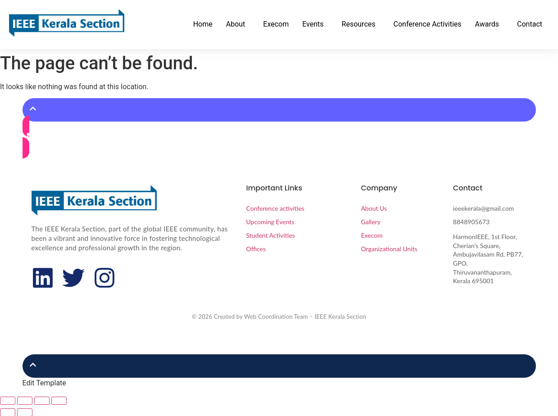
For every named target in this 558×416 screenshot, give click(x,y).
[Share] (42, 401)
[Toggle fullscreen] (24, 401)
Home (203, 24)
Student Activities (270, 235)
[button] (238, 24)
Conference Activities (428, 24)
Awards (487, 24)
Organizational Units (389, 249)
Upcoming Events (270, 222)
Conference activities (275, 208)
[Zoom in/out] (7, 401)
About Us (374, 208)
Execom (276, 24)
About (235, 24)
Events (312, 24)
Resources (359, 24)
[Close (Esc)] (59, 401)
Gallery (370, 222)
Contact (529, 24)
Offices (256, 249)
